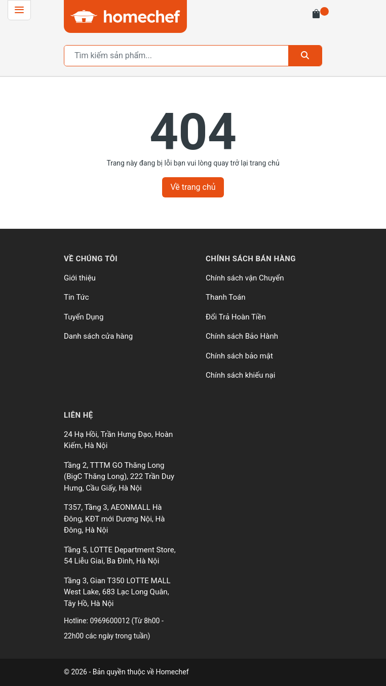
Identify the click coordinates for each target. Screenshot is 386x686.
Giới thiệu (80, 278)
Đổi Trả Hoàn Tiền (236, 316)
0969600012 (110, 621)
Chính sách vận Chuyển (245, 278)
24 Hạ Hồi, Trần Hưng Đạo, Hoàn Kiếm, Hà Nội (118, 440)
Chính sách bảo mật (239, 355)
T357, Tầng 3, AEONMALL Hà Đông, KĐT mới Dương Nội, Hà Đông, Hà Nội (114, 519)
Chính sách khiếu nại (240, 375)
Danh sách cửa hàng (98, 336)
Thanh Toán (226, 297)
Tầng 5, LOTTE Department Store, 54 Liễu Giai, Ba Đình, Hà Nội (120, 555)
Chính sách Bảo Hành (242, 336)
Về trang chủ (192, 187)
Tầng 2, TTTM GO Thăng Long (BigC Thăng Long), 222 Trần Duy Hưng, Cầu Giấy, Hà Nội (119, 477)
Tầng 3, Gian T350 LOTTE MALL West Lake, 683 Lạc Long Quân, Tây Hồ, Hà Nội (117, 592)
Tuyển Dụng (83, 316)
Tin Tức (76, 297)
